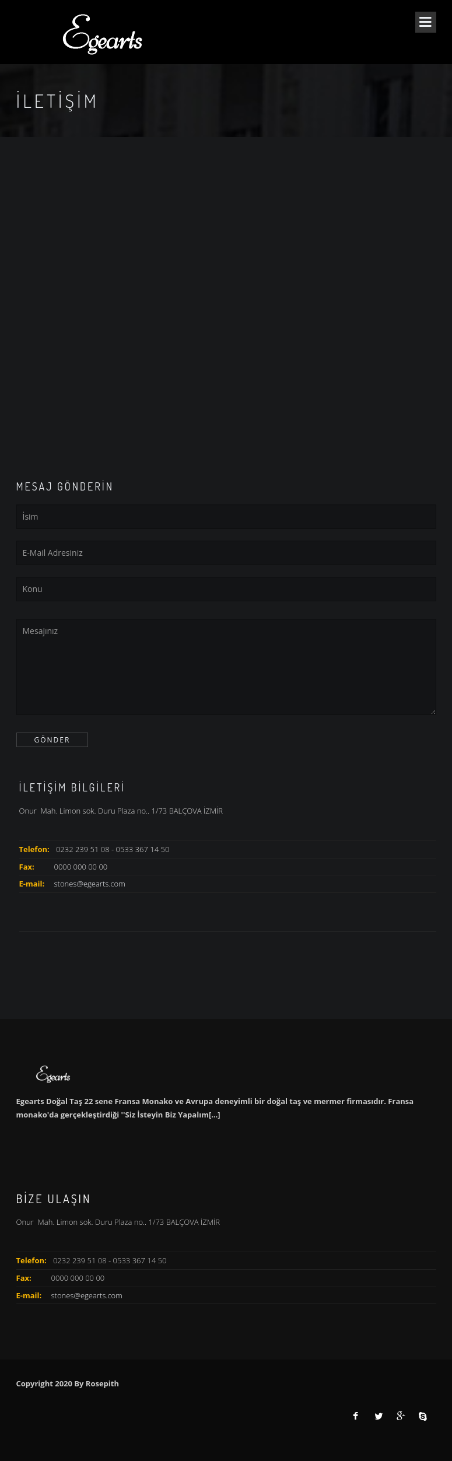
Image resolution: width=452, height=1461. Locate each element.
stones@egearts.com (89, 883)
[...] (214, 1114)
